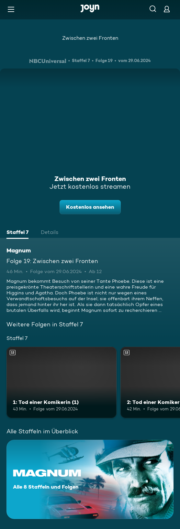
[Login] (166, 9)
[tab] (17, 233)
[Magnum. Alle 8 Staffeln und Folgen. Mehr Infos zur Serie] (90, 479)
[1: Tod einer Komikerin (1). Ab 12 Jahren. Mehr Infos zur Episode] (61, 382)
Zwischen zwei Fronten (90, 38)
